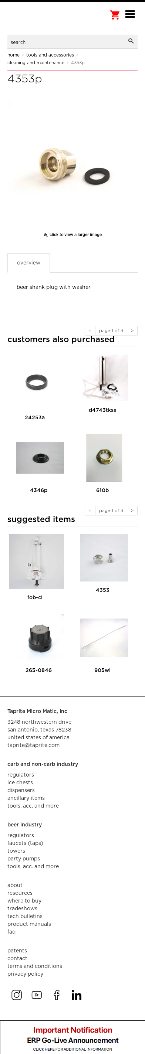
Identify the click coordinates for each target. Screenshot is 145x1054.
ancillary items (26, 798)
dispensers (21, 790)
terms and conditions (34, 966)
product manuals (29, 924)
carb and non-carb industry (42, 764)
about (15, 885)
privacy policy (25, 974)
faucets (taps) (25, 843)
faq (11, 932)
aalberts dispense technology (44, 22)
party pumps (23, 859)
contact (17, 958)
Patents (17, 951)
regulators (20, 775)
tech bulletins (25, 916)
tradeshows (22, 908)
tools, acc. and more (33, 806)
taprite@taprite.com (33, 745)
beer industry (24, 825)
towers (16, 851)
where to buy (24, 901)
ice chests (20, 782)
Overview (28, 263)
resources (20, 893)
